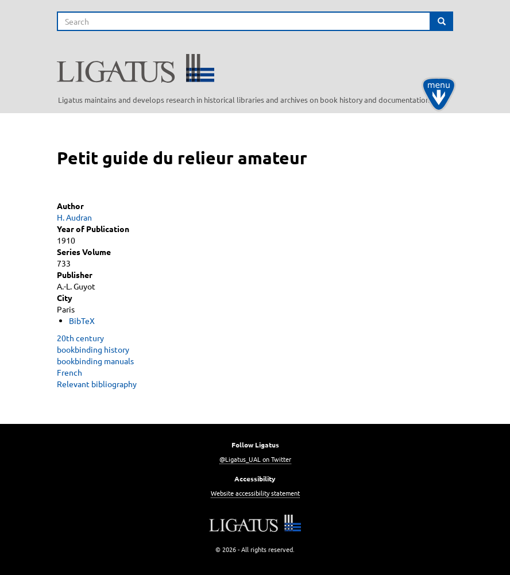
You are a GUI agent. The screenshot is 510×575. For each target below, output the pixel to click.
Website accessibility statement (255, 492)
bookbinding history (93, 349)
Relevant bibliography (97, 384)
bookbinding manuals (95, 361)
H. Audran (74, 217)
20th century (80, 338)
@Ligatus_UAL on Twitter (255, 459)
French (69, 372)
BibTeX (82, 320)
